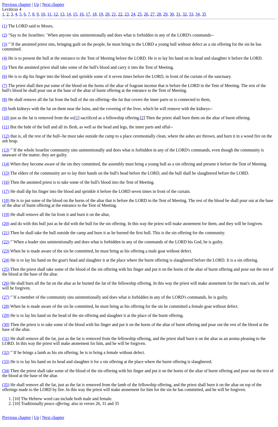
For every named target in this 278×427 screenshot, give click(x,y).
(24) (5, 260)
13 (62, 14)
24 (133, 14)
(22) (5, 242)
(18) (5, 200)
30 (171, 14)
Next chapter (53, 4)
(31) (5, 338)
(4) (4, 58)
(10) (5, 117)
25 (139, 14)
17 (88, 14)
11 (49, 14)
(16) (5, 182)
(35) (5, 384)
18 (94, 14)
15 (75, 14)
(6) (4, 76)
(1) (4, 26)
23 (126, 14)
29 (165, 14)
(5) (4, 67)
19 (101, 14)
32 (184, 14)
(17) (5, 191)
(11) (5, 127)
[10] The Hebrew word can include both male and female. (62, 398)
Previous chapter (16, 4)
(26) (5, 283)
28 (159, 14)
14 (68, 14)
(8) (4, 99)
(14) (5, 164)
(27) (5, 297)
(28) (5, 306)
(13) (5, 150)
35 (204, 14)
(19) (5, 214)
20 (107, 14)
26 (146, 14)
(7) (4, 85)
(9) (4, 108)
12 (55, 14)
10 (43, 14)
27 (152, 14)
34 (197, 14)
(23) (5, 251)
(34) (5, 370)
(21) (5, 232)
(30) (5, 324)
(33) (5, 361)
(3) (4, 44)
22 (120, 14)
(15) (5, 173)
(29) (5, 315)
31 (178, 14)
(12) (5, 136)
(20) (5, 223)
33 (191, 14)
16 (81, 14)
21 (113, 14)
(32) (5, 352)
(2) (4, 35)
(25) (5, 269)
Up (36, 4)
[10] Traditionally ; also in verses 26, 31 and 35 (66, 403)
